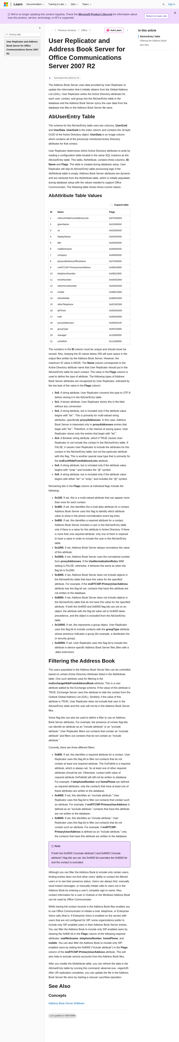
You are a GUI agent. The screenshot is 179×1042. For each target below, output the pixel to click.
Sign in (171, 4)
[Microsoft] (6, 4)
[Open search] (163, 4)
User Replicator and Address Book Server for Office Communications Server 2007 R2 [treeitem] (22, 47)
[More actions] (127, 30)
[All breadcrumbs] (51, 30)
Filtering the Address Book (153, 40)
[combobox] (22, 34)
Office (84, 30)
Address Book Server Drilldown (66, 1003)
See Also (144, 45)
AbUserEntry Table (150, 36)
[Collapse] (39, 28)
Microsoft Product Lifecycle (95, 14)
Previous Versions (67, 30)
